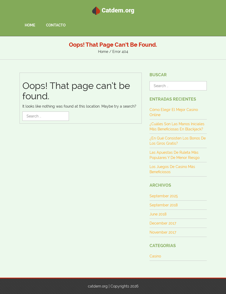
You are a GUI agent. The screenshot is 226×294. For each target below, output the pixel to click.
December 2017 (163, 223)
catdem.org (98, 286)
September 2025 (164, 196)
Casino (155, 256)
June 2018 (158, 214)
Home (30, 25)
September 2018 (164, 205)
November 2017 (163, 232)
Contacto (56, 25)
